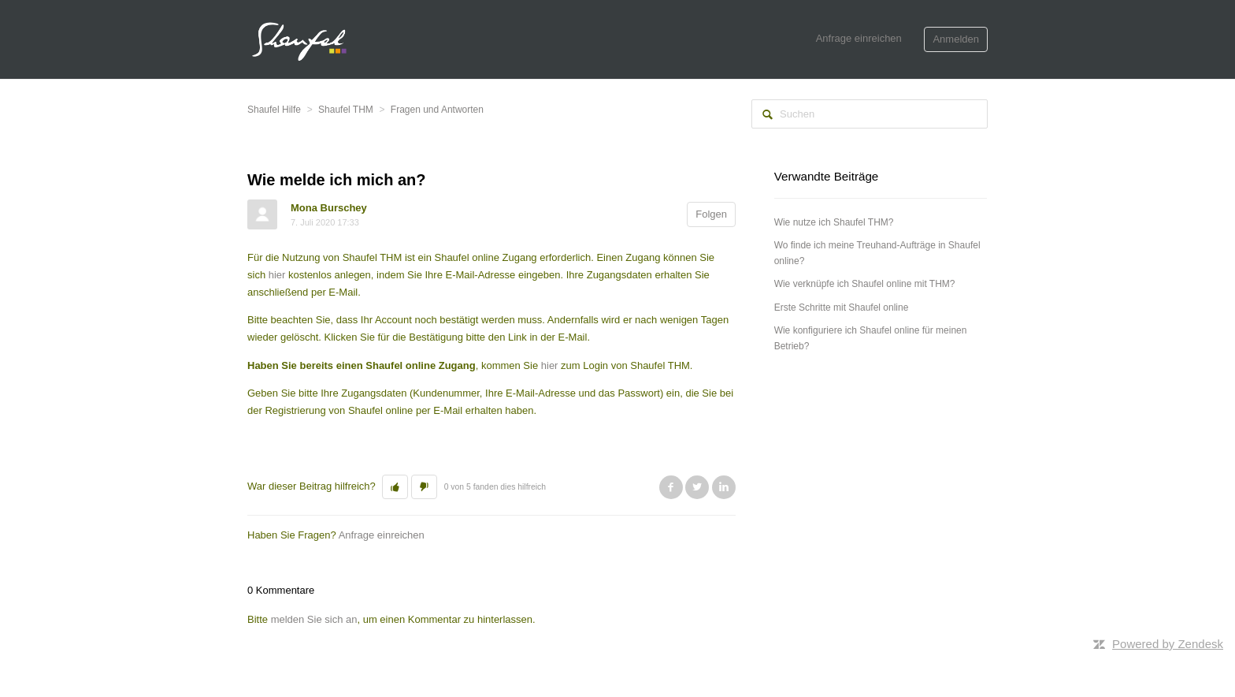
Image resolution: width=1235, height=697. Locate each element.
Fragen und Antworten (437, 109)
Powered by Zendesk (1167, 643)
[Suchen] (869, 114)
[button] (395, 487)
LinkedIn (724, 487)
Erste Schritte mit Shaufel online (841, 307)
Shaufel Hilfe (274, 109)
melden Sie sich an (314, 619)
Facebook (671, 487)
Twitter (697, 487)
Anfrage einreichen (859, 38)
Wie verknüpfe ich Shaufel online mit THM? (864, 283)
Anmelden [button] (956, 39)
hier (275, 275)
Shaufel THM (345, 109)
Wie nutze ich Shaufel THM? (834, 222)
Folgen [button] (711, 214)
